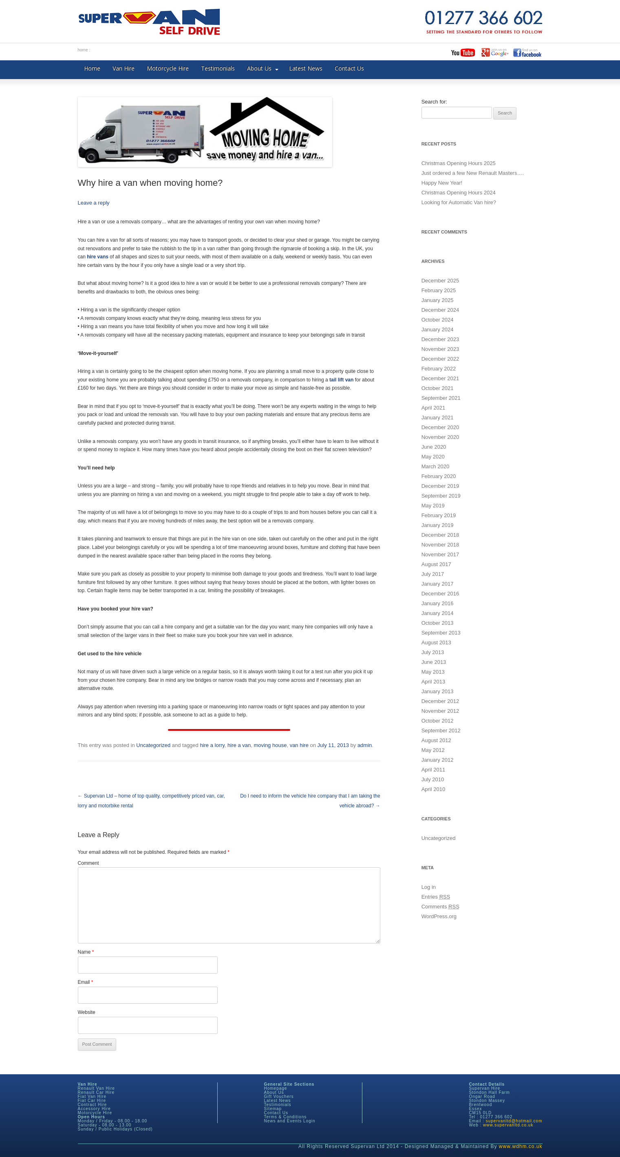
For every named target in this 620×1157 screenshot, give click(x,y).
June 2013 (433, 662)
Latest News (305, 68)
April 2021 (433, 408)
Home (92, 68)
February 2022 (438, 369)
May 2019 (433, 505)
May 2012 (433, 750)
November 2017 (440, 554)
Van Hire (124, 68)
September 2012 (441, 730)
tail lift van (341, 380)
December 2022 (440, 359)
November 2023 (440, 349)
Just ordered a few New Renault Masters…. (472, 173)
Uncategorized (153, 745)
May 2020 (433, 457)
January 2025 (437, 300)
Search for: (434, 102)
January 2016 (437, 603)
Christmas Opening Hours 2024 (458, 193)
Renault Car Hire (96, 1092)
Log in (428, 887)
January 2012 (437, 760)
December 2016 (440, 594)
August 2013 (436, 642)
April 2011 (433, 770)
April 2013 (433, 682)
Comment (88, 863)
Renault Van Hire (96, 1088)
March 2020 (435, 466)
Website (86, 1012)
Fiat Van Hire (92, 1096)
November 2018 (440, 545)
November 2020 (440, 437)
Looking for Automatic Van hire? (458, 202)
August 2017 (436, 564)
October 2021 (437, 388)
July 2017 (432, 574)
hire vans (97, 257)
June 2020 (433, 447)
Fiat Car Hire (92, 1100)
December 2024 (440, 310)
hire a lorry (212, 745)
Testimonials (218, 68)
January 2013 (437, 691)
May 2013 (433, 672)
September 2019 (441, 496)
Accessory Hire (94, 1108)
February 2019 (438, 515)
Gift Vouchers (279, 1096)
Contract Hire (92, 1104)
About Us (259, 68)
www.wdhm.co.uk (521, 1146)
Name (86, 952)
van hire (299, 745)
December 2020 (440, 427)
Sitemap (273, 1108)
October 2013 (437, 623)
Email (85, 982)
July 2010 (432, 779)
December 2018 (440, 535)
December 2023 (440, 339)
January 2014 (437, 613)
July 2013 (432, 652)
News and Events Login (290, 1121)
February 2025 (438, 290)
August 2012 (436, 740)
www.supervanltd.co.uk (508, 1125)
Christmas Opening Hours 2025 (458, 163)
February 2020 (438, 476)
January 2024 (437, 329)
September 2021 (441, 398)
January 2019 (437, 525)
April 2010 (433, 789)
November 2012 (440, 711)
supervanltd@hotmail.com (514, 1121)
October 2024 (437, 320)
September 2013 (441, 633)
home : (84, 50)
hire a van (239, 745)
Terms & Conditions (285, 1117)
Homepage (275, 1088)
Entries (435, 897)
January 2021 (437, 417)
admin (364, 745)
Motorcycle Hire (168, 68)
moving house (270, 745)
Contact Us (349, 68)
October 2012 (437, 721)
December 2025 (440, 281)
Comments (440, 907)
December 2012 (440, 701)
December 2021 (440, 378)
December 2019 (440, 486)
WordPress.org (439, 916)
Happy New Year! (441, 183)
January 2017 (437, 584)
